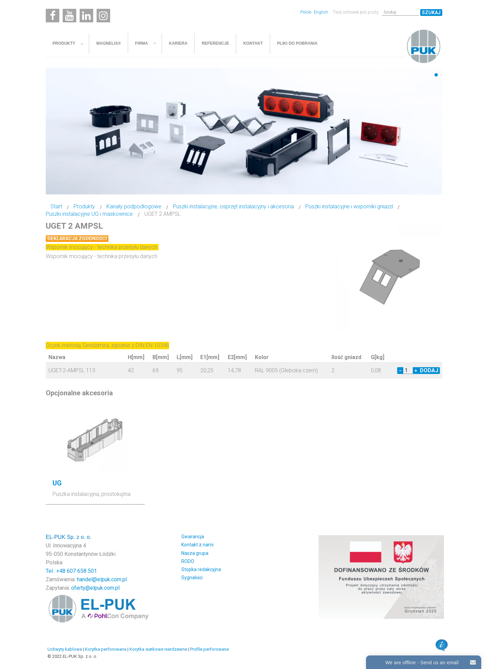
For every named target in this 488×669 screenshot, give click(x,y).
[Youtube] (69, 15)
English (321, 12)
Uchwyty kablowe (64, 649)
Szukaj (431, 12)
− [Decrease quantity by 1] (400, 370)
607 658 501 (82, 571)
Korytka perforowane (105, 649)
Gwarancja (192, 536)
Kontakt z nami (197, 544)
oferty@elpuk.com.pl (95, 588)
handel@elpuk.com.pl (102, 579)
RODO (187, 561)
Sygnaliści (192, 577)
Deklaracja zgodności (77, 238)
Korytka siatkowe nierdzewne (158, 649)
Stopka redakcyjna (201, 569)
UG (57, 483)
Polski (306, 12)
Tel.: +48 (56, 571)
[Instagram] (103, 15)
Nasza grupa (194, 553)
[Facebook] (52, 15)
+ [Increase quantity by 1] (415, 370)
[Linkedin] (86, 15)
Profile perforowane (209, 649)
